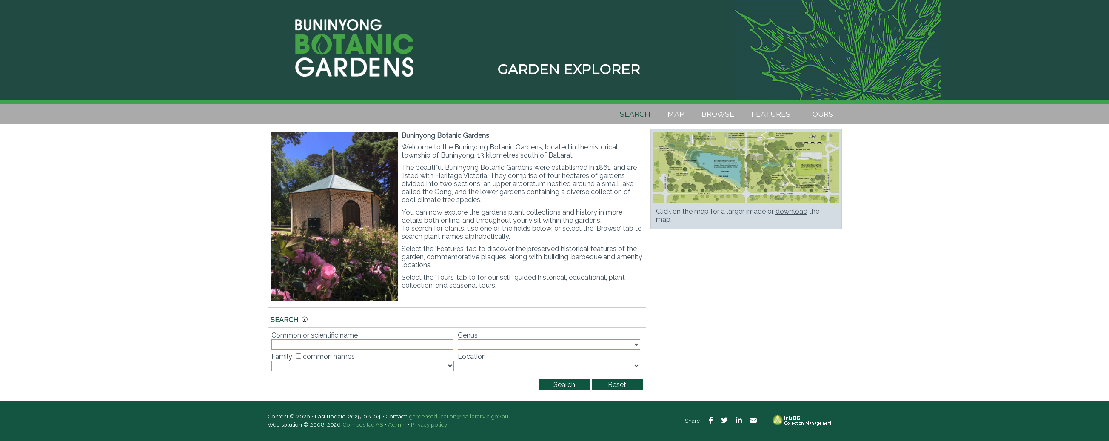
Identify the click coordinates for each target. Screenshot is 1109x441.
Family (281, 356)
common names (329, 356)
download (791, 211)
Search (635, 113)
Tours (820, 113)
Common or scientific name (314, 335)
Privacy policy (429, 424)
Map (675, 113)
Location (472, 356)
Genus (468, 335)
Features (770, 113)
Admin (397, 424)
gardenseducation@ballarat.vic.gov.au (458, 416)
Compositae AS (362, 424)
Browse (717, 113)
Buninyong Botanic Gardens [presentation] (355, 47)
